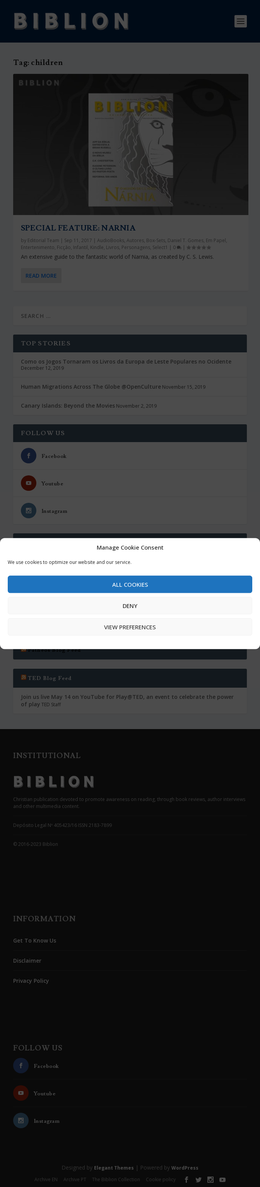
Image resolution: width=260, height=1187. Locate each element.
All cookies (130, 584)
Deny (130, 606)
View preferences (130, 627)
